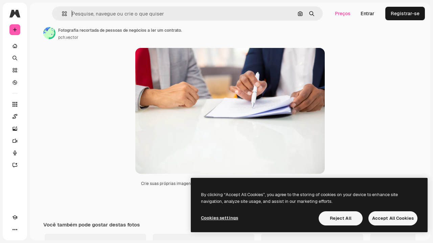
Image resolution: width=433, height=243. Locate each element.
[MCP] (39, 229)
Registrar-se (405, 13)
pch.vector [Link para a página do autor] (120, 37)
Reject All (340, 218)
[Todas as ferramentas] (40, 104)
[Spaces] (40, 116)
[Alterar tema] (27, 229)
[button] (104, 13)
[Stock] (40, 70)
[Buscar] (40, 58)
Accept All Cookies (393, 218)
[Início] (40, 45)
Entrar (367, 13)
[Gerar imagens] (40, 128)
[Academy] (14, 229)
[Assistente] (40, 165)
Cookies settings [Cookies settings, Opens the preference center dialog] (219, 218)
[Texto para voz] (40, 152)
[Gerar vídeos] (40, 140)
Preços (342, 13)
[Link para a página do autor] (101, 33)
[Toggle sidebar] (66, 13)
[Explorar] (40, 82)
